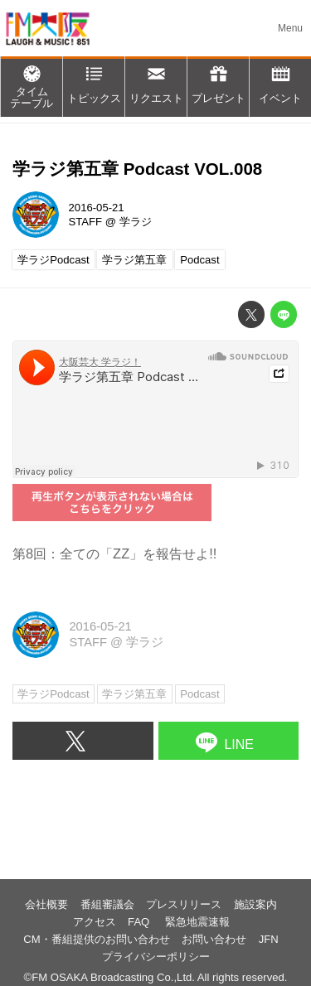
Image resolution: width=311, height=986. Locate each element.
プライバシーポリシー (156, 956)
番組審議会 (107, 904)
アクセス (94, 922)
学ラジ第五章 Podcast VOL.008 (137, 168)
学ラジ (135, 221)
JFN (269, 939)
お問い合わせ (214, 939)
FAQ (140, 922)
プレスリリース (183, 904)
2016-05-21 (96, 207)
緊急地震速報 (197, 922)
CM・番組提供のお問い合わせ (96, 939)
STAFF (86, 221)
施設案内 (255, 904)
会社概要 (46, 904)
